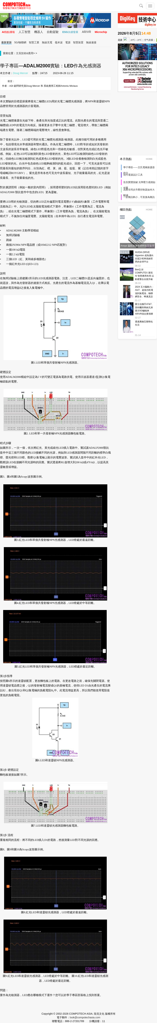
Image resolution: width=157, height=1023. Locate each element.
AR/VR (86, 31)
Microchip (101, 32)
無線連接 (91, 42)
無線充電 (47, 42)
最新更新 (6, 42)
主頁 (18, 53)
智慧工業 (34, 42)
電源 (68, 42)
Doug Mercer (20, 73)
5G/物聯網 (20, 42)
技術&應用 (27, 53)
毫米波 (59, 42)
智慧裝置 (78, 42)
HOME (150, 159)
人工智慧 (24, 31)
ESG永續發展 (70, 32)
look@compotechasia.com (85, 1017)
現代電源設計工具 (133, 174)
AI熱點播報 (8, 32)
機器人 (38, 31)
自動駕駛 (53, 31)
